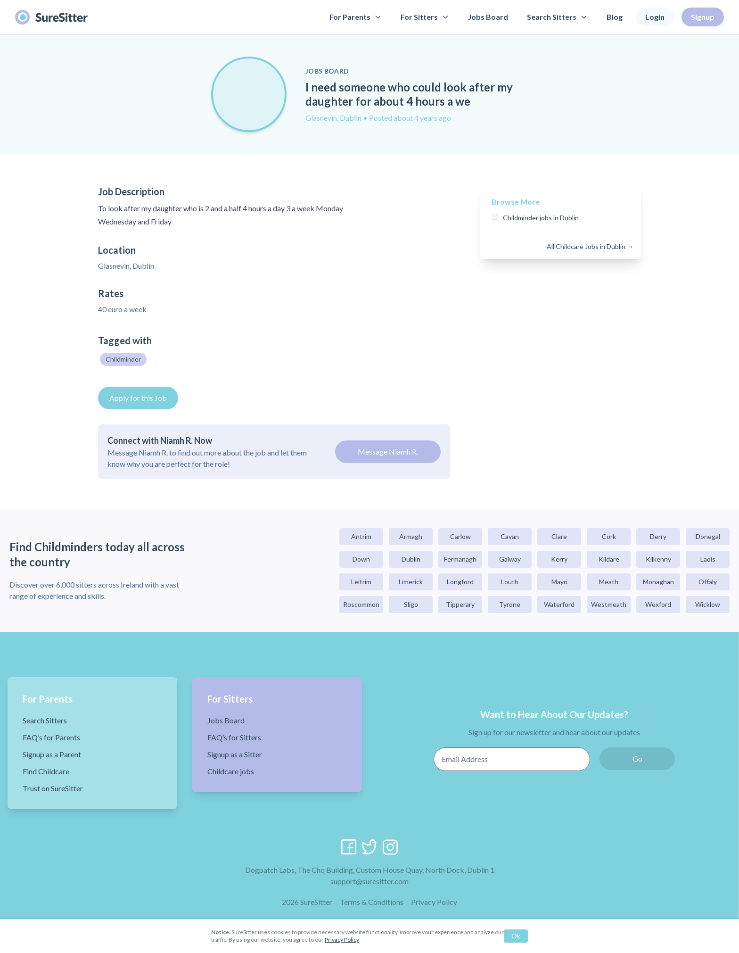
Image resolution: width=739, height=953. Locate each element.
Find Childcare (46, 771)
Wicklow (707, 604)
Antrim (361, 536)
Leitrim (361, 582)
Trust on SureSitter (53, 788)
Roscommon (361, 604)
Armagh (410, 536)
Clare (559, 536)
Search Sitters (557, 16)
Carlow (460, 536)
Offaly (707, 582)
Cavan (510, 536)
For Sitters (425, 16)
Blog (615, 16)
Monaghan (658, 582)
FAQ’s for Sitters (234, 737)
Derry (658, 536)
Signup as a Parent (52, 754)
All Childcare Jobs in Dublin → (590, 246)
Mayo (559, 582)
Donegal (708, 536)
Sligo (411, 604)
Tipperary (460, 604)
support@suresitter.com (369, 881)
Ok (515, 936)
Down (361, 559)
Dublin (411, 559)
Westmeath (608, 604)
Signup (702, 16)
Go (637, 758)
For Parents (355, 16)
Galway (510, 559)
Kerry (559, 559)
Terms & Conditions (371, 901)
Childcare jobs (230, 771)
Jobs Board (488, 16)
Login (655, 16)
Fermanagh (460, 559)
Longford (460, 582)
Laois (707, 559)
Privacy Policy (434, 901)
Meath (608, 582)
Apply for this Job (138, 397)
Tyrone (509, 604)
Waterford (559, 604)
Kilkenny (658, 559)
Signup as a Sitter (234, 754)
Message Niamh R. (388, 451)
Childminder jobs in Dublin (541, 218)
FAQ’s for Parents (51, 737)
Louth (509, 582)
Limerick (411, 582)
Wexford (658, 604)
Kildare (609, 559)
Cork (609, 536)
